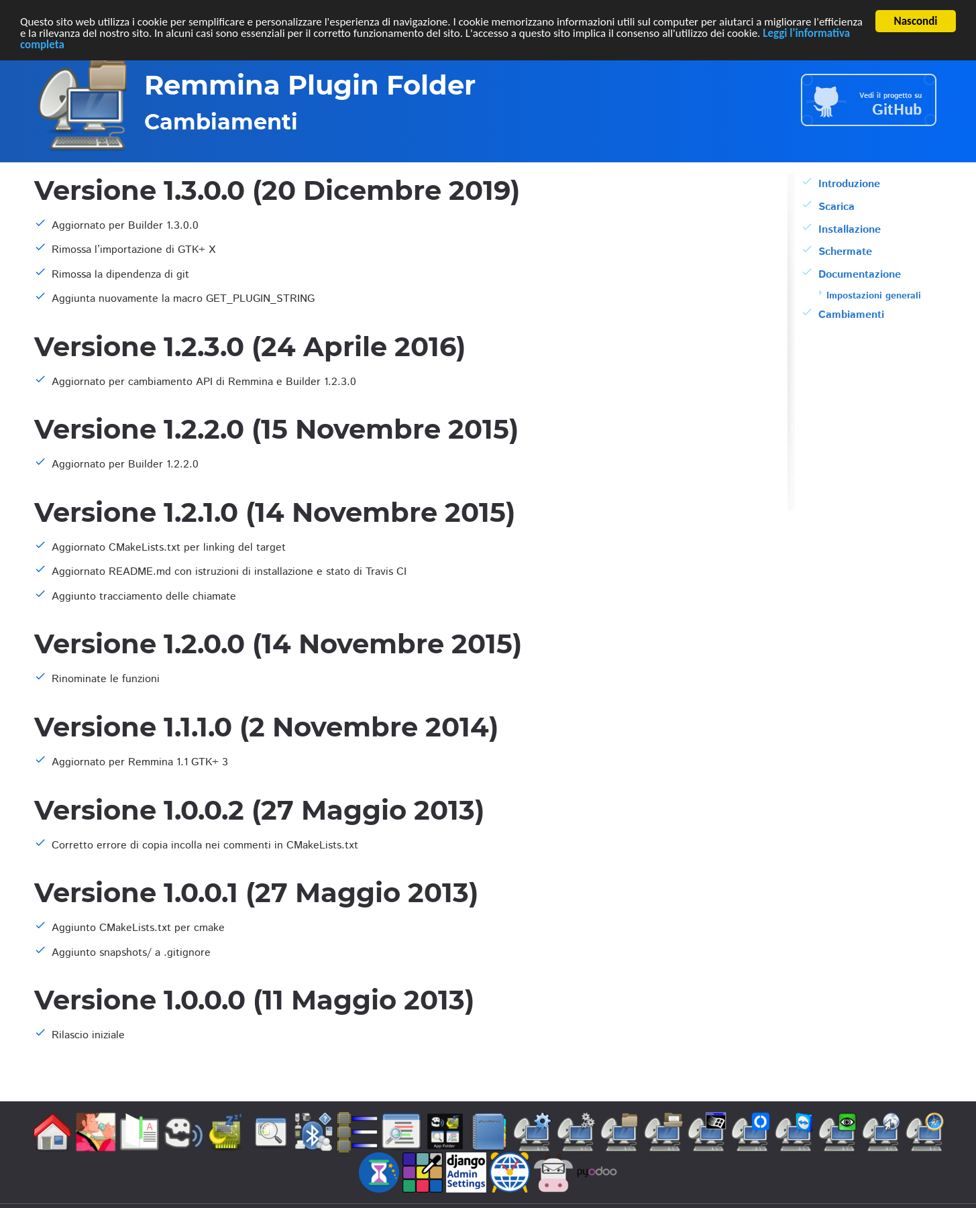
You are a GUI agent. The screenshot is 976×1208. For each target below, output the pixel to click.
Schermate (845, 252)
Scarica (836, 207)
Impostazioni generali (873, 296)
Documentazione (859, 274)
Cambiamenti (851, 315)
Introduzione (849, 184)
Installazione (849, 229)
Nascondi (916, 21)
